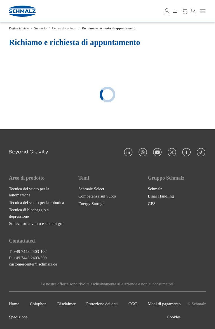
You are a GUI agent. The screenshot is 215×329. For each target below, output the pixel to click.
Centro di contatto (64, 28)
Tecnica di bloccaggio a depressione (29, 213)
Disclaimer (66, 304)
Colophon (38, 304)
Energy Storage (91, 203)
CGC (132, 304)
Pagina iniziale (19, 28)
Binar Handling (161, 196)
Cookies (174, 317)
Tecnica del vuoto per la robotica (36, 202)
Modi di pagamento (164, 304)
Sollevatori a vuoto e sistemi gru (36, 223)
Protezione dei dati (102, 304)
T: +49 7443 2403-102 (28, 251)
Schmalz (155, 189)
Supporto (40, 28)
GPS (152, 203)
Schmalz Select (91, 189)
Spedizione (18, 317)
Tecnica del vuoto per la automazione (29, 192)
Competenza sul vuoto (97, 196)
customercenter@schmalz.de (33, 264)
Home (14, 304)
